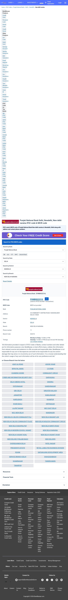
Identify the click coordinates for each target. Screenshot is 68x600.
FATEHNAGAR (17, 386)
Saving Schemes (5, 52)
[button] (47, 298)
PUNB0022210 (36, 299)
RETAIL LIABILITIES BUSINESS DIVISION (50, 448)
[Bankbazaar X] (42, 580)
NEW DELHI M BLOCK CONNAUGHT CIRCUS (50, 421)
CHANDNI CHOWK (17, 373)
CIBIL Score (19, 513)
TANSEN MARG (50, 461)
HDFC (16, 254)
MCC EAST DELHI (50, 408)
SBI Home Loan (39, 513)
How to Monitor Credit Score (20, 539)
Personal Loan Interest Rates (30, 540)
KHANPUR (50, 399)
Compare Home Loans (40, 506)
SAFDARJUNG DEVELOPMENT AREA (50, 452)
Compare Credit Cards (9, 503)
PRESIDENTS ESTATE (17, 448)
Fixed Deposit (5, 61)
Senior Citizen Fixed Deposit (49, 531)
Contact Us (18, 589)
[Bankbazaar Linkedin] (47, 580)
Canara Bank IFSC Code (5, 137)
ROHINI (17, 452)
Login (60, 2)
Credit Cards (21, 492)
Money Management (54, 560)
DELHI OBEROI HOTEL (17, 382)
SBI (4, 254)
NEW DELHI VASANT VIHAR (50, 435)
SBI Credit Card (8, 524)
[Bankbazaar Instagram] (57, 580)
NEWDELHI (33, 318)
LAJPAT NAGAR (17, 408)
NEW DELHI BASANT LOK (50, 417)
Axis (8, 254)
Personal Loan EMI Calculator (60, 515)
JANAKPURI (18, 395)
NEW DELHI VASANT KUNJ (18, 435)
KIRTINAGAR (50, 404)
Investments (42, 560)
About (6, 588)
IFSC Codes (9, 7)
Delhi (27, 7)
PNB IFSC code (4, 181)
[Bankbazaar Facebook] (52, 580)
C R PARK (50, 369)
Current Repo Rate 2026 (40, 548)
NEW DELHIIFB (50, 439)
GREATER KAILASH (50, 391)
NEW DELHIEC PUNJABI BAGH (17, 439)
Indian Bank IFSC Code (4, 146)
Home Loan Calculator (60, 509)
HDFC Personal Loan (30, 519)
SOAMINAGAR (18, 461)
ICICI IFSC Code (4, 153)
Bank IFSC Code (33, 566)
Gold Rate (43, 566)
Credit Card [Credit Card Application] (4, 16)
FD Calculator (60, 528)
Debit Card (4, 43)
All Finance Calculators (60, 503)
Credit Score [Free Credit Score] (4, 30)
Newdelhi (31, 7)
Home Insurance (5, 95)
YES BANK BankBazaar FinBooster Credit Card (7, 510)
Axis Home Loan (39, 526)
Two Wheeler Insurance (5, 85)
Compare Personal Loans (31, 506)
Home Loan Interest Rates (40, 533)
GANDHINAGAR (50, 386)
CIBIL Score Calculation (21, 523)
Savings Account (5, 47)
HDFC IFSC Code (4, 122)
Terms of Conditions (31, 589)
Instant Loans (30, 546)
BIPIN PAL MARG (18, 369)
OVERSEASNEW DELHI (17, 443)
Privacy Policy (60, 589)
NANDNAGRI (50, 413)
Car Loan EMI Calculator (60, 522)
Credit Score (19, 505)
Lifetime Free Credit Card (8, 528)
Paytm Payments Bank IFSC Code (5, 201)
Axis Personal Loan (30, 526)
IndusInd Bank (23, 254)
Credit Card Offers (31, 560)
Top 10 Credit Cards (8, 532)
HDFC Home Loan (39, 519)
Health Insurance (5, 80)
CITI (12, 254)
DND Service (52, 589)
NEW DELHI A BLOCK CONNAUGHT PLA (17, 417)
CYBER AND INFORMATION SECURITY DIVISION (17, 377)
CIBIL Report (20, 517)
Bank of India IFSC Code (4, 172)
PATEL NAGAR (50, 443)
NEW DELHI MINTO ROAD (50, 426)
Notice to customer (42, 589)
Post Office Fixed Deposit (49, 523)
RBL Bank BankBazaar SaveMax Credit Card (9, 518)
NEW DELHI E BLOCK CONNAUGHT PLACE (17, 421)
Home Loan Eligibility (40, 541)
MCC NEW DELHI (17, 413)
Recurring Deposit (5, 66)
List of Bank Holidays (36, 341)
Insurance (30, 492)
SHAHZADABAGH (50, 457)
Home (3, 7)
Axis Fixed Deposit (50, 516)
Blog (24, 588)
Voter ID (4, 91)
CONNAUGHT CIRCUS (50, 373)
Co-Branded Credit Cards (8, 537)
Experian (20, 509)
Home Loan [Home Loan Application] (4, 25)
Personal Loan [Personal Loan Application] (5, 21)
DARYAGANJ (50, 377)
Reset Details (7, 281)
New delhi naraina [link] (40, 7)
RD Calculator (60, 532)
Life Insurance (5, 70)
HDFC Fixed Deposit (49, 511)
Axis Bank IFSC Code (4, 129)
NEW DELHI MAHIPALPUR (18, 426)
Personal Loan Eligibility (30, 532)
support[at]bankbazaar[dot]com (26, 580)
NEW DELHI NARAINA (50, 430)
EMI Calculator (6, 57)
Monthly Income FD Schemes (50, 545)
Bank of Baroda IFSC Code (5, 162)
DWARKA (50, 382)
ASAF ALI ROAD (17, 364)
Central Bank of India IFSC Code (5, 190)
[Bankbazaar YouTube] (61, 580)
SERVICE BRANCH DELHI (17, 457)
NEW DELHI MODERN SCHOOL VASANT (17, 430)
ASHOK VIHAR (50, 364)
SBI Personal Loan (30, 513)
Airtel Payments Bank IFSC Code (5, 211)
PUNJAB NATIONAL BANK (38, 309)
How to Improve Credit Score (20, 530)
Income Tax (23, 566)
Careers (12, 588)
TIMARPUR (17, 465)
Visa (60, 566)
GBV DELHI (17, 391)
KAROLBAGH (17, 399)
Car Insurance (5, 75)
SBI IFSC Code (4, 115)
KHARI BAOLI (17, 404)
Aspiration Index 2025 (53, 492)
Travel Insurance (5, 100)
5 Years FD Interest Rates (50, 539)
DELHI (32, 322)
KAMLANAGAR (50, 395)
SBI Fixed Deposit (50, 505)
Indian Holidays (52, 566)
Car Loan (4, 38)
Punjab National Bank (18, 7)
